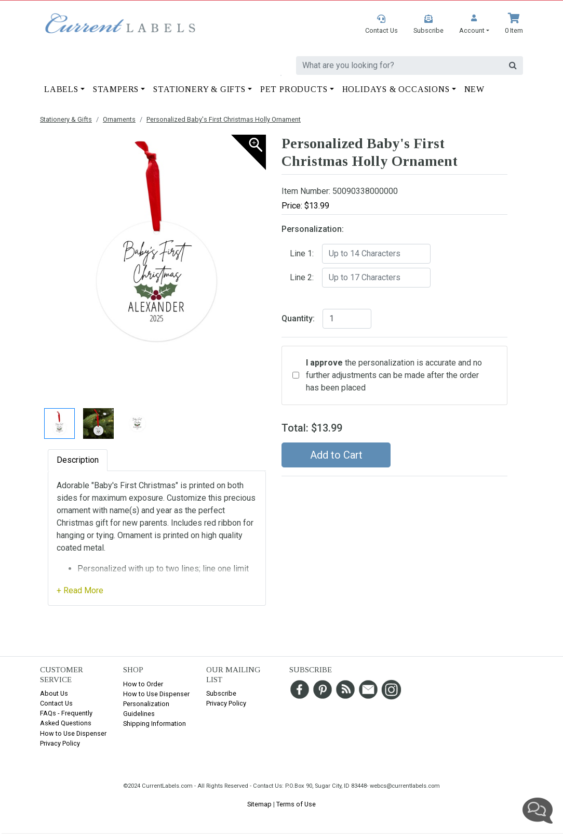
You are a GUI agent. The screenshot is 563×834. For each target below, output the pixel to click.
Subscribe (221, 693)
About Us (54, 693)
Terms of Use (296, 804)
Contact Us (56, 703)
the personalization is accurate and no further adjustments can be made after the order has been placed (394, 375)
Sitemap (259, 804)
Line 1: (302, 253)
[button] (474, 24)
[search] (399, 65)
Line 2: (302, 277)
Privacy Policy (60, 743)
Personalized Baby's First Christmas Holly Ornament (223, 119)
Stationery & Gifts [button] (199, 89)
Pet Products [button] (294, 89)
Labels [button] (61, 89)
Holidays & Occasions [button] (396, 89)
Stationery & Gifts (66, 119)
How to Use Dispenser (73, 733)
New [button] (474, 89)
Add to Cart (336, 455)
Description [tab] (78, 460)
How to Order (143, 684)
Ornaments (119, 119)
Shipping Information (154, 723)
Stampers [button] (116, 89)
